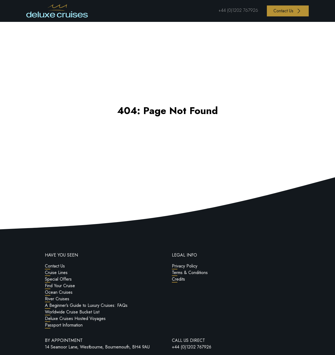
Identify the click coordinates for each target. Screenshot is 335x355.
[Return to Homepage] (57, 11)
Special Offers (58, 279)
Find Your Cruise (60, 286)
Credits (178, 279)
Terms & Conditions (190, 272)
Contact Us (55, 266)
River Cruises (57, 299)
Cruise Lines (56, 272)
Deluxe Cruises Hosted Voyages (75, 318)
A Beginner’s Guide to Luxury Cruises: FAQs (86, 305)
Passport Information (64, 325)
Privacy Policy (184, 266)
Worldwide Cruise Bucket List (72, 312)
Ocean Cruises (59, 292)
